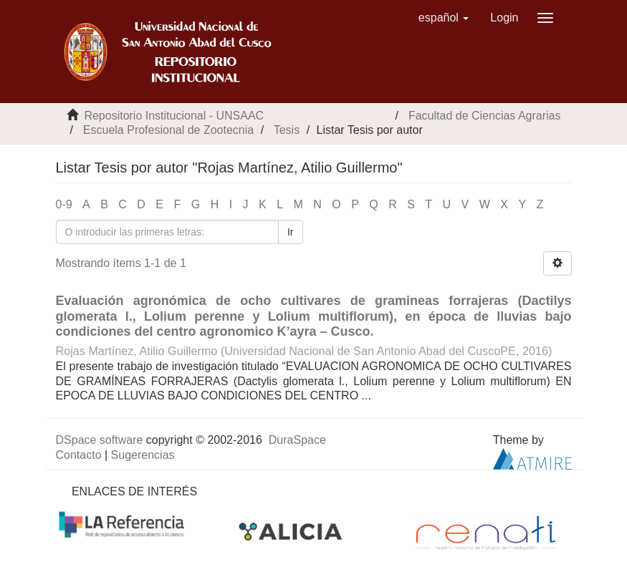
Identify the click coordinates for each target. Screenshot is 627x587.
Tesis (287, 130)
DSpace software (99, 440)
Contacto (79, 455)
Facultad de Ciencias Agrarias (484, 116)
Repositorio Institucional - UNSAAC (174, 116)
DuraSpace (297, 440)
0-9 (64, 204)
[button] (444, 18)
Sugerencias (143, 455)
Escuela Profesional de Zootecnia (168, 130)
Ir (290, 232)
